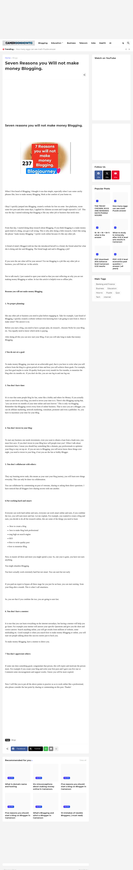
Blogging (43, 43)
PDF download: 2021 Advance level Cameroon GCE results (102, 262)
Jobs (93, 43)
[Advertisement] (66, 19)
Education (56, 43)
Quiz (118, 293)
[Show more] (56, 749)
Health (102, 43)
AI (110, 43)
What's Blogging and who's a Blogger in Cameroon (43, 815)
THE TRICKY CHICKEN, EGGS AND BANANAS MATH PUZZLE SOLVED (102, 210)
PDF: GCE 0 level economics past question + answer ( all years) (120, 264)
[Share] (84, 75)
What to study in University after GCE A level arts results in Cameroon (120, 237)
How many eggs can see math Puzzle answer (36, 49)
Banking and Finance (105, 284)
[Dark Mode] (123, 43)
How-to (99, 293)
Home (7, 58)
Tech (98, 297)
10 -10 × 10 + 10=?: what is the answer (102, 235)
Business (71, 43)
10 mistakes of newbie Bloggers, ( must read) (72, 814)
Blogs (15, 58)
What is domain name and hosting (16, 785)
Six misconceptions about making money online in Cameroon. (43, 786)
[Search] (128, 43)
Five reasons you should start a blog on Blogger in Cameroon (73, 786)
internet (107, 297)
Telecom (83, 43)
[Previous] (126, 49)
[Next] (129, 49)
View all (83, 760)
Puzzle (109, 293)
